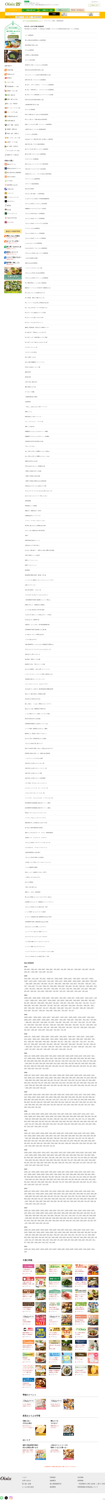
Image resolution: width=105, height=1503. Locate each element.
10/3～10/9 (72, 1039)
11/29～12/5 (61, 1055)
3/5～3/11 (61, 1143)
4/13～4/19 (91, 1082)
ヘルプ (24, 1477)
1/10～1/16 (62, 1049)
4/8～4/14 (38, 1008)
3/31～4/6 (69, 988)
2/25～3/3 (67, 1124)
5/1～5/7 (82, 1024)
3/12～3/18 (54, 1143)
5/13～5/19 (72, 1005)
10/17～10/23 (54, 1039)
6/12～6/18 (38, 1024)
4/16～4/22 (91, 1140)
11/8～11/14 (86, 1055)
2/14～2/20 (76, 1162)
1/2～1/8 (63, 1029)
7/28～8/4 (48, 1099)
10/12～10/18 (48, 1077)
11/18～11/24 (79, 998)
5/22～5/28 (60, 1024)
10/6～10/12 (85, 981)
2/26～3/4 (68, 1143)
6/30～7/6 (46, 986)
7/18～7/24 (75, 1041)
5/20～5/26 (64, 1005)
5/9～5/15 (79, 1044)
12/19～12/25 (36, 1036)
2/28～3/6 (81, 1046)
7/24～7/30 (66, 1022)
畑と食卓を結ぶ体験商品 (13, 172)
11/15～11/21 (78, 1055)
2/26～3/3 (82, 1008)
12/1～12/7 (85, 978)
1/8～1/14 (64, 1010)
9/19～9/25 (87, 1039)
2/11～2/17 (81, 1124)
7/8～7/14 (85, 1003)
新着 (26, 17)
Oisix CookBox (10, 177)
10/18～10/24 (40, 1058)
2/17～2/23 (41, 991)
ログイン (94, 2)
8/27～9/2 (28, 1138)
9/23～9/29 (76, 1000)
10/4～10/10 (57, 1058)
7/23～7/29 (64, 1138)
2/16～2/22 (78, 969)
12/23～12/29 (36, 998)
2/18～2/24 (74, 1124)
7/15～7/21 (78, 1003)
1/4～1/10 (45, 1068)
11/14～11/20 (89, 1036)
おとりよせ (9, 222)
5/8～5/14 (75, 1024)
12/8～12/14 (76, 978)
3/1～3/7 (61, 1066)
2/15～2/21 (76, 1066)
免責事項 (53, 1480)
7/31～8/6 (58, 1022)
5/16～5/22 (72, 1044)
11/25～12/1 (70, 998)
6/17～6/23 (35, 1005)
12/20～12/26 (35, 1055)
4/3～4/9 (39, 1027)
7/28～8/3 (88, 983)
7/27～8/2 (56, 1080)
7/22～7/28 (70, 1003)
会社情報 (80, 1477)
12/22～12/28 (58, 978)
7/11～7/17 (83, 1041)
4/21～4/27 (47, 988)
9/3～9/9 (93, 1135)
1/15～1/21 (57, 1010)
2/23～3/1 (70, 969)
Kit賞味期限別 (37, 17)
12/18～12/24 (37, 1017)
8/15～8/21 (46, 1041)
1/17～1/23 (54, 1049)
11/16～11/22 (78, 1075)
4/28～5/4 (39, 988)
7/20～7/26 (64, 1080)
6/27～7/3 (27, 1044)
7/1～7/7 (92, 1003)
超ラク (31, 17)
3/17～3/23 (84, 988)
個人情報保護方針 (55, 1484)
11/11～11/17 (89, 998)
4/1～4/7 (45, 1008)
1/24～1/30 (47, 1049)
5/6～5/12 (79, 1005)
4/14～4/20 (54, 988)
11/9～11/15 (86, 1075)
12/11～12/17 (46, 1017)
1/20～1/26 (70, 991)
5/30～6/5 (56, 1044)
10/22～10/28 (31, 1135)
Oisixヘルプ (93, 5)
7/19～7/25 (65, 1061)
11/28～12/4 (71, 1036)
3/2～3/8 (63, 969)
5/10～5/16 (64, 1063)
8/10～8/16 (43, 1080)
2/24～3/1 (66, 1085)
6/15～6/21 (27, 1082)
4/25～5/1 (93, 1044)
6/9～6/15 (68, 986)
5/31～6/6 (42, 1063)
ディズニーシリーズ (12, 197)
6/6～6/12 (49, 1044)
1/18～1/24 (31, 1068)
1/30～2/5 (34, 1029)
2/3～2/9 (55, 991)
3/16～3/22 (49, 969)
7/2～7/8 (84, 1138)
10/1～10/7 (57, 1135)
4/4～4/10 (44, 1046)
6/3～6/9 (50, 1005)
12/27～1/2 (27, 1055)
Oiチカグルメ (10, 201)
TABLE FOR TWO (11, 218)
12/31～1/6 (27, 1133)
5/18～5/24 (55, 1082)
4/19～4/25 (84, 1063)
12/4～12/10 (55, 1017)
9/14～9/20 (80, 1077)
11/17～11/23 (33, 981)
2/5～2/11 (34, 1010)
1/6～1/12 (85, 991)
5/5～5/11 (32, 988)
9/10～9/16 (87, 1135)
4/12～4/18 (92, 1063)
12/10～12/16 (44, 1133)
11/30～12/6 (61, 1075)
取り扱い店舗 (26, 1484)
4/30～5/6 (77, 1140)
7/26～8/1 (57, 1061)
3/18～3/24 (60, 1008)
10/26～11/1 (31, 1077)
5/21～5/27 (56, 1140)
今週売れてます (20, 17)
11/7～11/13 (27, 1039)
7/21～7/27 (56, 1099)
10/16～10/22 (45, 1019)
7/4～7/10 (90, 1041)
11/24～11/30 (68, 1210)
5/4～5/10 (69, 1082)
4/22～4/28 (83, 1121)
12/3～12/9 (52, 1133)
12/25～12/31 (28, 1017)
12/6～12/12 (52, 1055)
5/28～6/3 (48, 1140)
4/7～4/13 (62, 988)
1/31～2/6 (39, 1049)
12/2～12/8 (63, 998)
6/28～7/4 (86, 1061)
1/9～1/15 (56, 1029)
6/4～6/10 (41, 1140)
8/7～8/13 (51, 1022)
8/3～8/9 (50, 1080)
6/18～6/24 (27, 1140)
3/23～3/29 (41, 969)
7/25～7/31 (67, 1041)
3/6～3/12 (69, 1027)
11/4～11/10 (86, 1094)
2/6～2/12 (27, 1029)
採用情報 (80, 1480)
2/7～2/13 (32, 1049)
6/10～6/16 (43, 1005)
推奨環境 (53, 1487)
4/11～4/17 (37, 1046)
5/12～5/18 (54, 1102)
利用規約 (53, 1477)
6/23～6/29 (53, 986)
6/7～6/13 (35, 1063)
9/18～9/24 (78, 1019)
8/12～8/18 (48, 1003)
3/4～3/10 (75, 1008)
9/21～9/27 (72, 1077)
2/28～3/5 (61, 1162)
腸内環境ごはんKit (11, 185)
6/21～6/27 (93, 1061)
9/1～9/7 (50, 983)
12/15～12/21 (67, 978)
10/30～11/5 (27, 1019)
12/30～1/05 (27, 998)
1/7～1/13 (44, 1126)
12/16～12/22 (45, 998)
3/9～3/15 (56, 969)
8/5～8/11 (56, 1003)
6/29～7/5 (85, 1080)
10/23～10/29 (36, 1019)
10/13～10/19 (76, 981)
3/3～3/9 (26, 991)
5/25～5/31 (47, 1082)
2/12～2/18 (27, 1010)
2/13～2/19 (91, 1027)
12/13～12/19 (44, 1055)
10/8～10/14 (49, 1135)
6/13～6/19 (42, 1044)
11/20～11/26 (72, 1017)
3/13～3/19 (62, 1027)
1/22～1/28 (49, 1010)
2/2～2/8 (91, 969)
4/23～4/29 (84, 1140)
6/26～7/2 (86, 1157)
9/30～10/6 (69, 1000)
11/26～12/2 (60, 1133)
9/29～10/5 (94, 981)
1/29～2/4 (41, 1010)
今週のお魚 (9, 189)
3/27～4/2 (46, 1027)
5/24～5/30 (49, 1063)
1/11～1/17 (38, 1068)
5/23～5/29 (64, 1044)
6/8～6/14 (34, 1082)
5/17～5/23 (57, 1063)
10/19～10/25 (40, 1077)
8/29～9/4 (31, 1041)
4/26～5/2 (77, 1063)
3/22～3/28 (41, 1066)
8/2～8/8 (51, 1061)
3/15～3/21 (48, 1066)
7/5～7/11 (79, 1061)
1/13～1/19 (78, 991)
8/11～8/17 (73, 983)
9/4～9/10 (93, 1019)
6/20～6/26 (34, 1044)
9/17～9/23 (79, 1135)
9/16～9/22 (84, 1000)
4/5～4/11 (27, 1066)
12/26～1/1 (27, 1036)
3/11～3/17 (68, 1008)
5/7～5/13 (70, 1140)
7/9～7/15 (78, 1138)
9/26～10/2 (80, 1039)
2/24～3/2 (33, 991)
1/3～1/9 (69, 1049)
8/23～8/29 (30, 1061)
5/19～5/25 (89, 986)
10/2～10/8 (63, 1019)
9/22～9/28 (29, 983)
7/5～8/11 (50, 1119)
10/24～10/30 (45, 1039)
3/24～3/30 (76, 988)
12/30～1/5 (27, 1113)
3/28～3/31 (38, 1240)
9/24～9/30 (64, 1135)
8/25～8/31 (58, 983)
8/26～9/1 (33, 1003)
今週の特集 (10, 70)
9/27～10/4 (65, 1193)
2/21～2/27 (88, 1046)
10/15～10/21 (40, 1135)
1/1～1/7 (71, 1010)
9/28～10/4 (65, 1077)
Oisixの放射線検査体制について (33, 20)
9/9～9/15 (91, 1000)
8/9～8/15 (44, 1061)
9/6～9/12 (87, 1058)
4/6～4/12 (27, 969)
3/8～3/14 (55, 1066)
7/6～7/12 (78, 1080)
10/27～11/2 (58, 981)
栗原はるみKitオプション (13, 168)
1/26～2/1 (27, 971)
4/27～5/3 (76, 1082)
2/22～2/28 (68, 1066)
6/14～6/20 (28, 1063)
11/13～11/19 (82, 1017)
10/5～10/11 (57, 1077)
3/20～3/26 (54, 1027)
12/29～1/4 (50, 978)
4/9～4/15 (27, 1143)
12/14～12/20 (44, 1075)
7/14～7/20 (31, 986)
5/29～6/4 (53, 1024)
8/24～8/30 (28, 1080)
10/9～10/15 (54, 1019)
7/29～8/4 (63, 1003)
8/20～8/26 (35, 1138)
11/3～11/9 (50, 981)
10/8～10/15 (50, 1155)
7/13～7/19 (71, 1080)
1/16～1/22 (49, 1029)
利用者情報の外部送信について (88, 1487)
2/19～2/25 (90, 1008)
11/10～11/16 (42, 981)
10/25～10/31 (31, 1058)
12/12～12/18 (54, 1036)
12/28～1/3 (27, 1075)
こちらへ (37, 3)
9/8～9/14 (44, 983)
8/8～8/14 (53, 1041)
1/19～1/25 (34, 971)
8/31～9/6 (93, 1077)
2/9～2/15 (85, 969)
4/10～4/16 (33, 1027)
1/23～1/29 (41, 1029)
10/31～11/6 (36, 1039)
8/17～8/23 (36, 1080)
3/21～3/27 (59, 1046)
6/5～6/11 (46, 1024)
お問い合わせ (26, 1480)
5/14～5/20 (63, 1140)
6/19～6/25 (31, 1024)
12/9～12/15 (54, 998)
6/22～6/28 (92, 1080)
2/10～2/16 (48, 991)
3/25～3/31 (53, 1008)
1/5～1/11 (49, 971)
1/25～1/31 (30, 1242)
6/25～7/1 (91, 1138)
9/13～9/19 (81, 1058)
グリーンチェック (11, 213)
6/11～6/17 (35, 1140)
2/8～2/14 (83, 1066)
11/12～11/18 (77, 1133)
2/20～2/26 (84, 1027)
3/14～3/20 (66, 1046)
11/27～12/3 (63, 1017)
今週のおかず (10, 74)
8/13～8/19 (43, 1138)
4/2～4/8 (33, 1143)
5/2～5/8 (86, 1044)
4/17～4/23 (84, 1160)
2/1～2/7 (89, 1066)
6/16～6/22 (61, 986)
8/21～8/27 (36, 1022)
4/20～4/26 (83, 1082)
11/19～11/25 (68, 1133)
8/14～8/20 (44, 1022)
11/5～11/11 (86, 1133)
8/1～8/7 (60, 1041)
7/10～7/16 (81, 1022)
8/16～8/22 (38, 1061)
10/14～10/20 (51, 1000)
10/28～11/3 (33, 1000)
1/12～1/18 (42, 971)
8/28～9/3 (28, 1022)
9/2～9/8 (26, 1003)
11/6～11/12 (90, 1017)
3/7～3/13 (74, 1046)
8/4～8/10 (81, 983)
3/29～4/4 (33, 1066)
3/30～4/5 (34, 969)
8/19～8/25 (41, 1003)
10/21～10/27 (42, 1000)
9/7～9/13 (87, 1077)
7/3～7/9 (88, 1022)
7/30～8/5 (56, 1138)
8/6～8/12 (50, 1138)
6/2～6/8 (75, 986)
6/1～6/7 (40, 1082)
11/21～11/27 (80, 1036)
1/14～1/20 (38, 1126)
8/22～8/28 (38, 1041)
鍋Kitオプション (10, 164)
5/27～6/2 (56, 1005)
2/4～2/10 (88, 1124)
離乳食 (8, 205)
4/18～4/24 (29, 1046)
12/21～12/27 (35, 1075)
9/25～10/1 (70, 1019)
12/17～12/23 (35, 1133)
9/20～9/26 (73, 1058)
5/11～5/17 (62, 1082)
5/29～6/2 (42, 1160)
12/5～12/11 (63, 1036)
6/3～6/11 (35, 1160)
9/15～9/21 (37, 983)
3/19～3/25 (47, 1143)
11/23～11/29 (69, 1075)
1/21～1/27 (30, 1126)
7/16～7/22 (71, 1138)
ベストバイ (9, 193)
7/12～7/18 (72, 1061)
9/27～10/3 (66, 1058)
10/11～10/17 (49, 1058)
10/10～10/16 (63, 1039)
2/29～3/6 (67, 1240)
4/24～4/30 (89, 1024)
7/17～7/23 (73, 1022)
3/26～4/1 (39, 1143)
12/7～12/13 (52, 1075)
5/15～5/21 (68, 1024)
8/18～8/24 (66, 983)
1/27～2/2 (62, 991)
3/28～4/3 (51, 1046)
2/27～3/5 (76, 1027)
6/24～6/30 (27, 1005)
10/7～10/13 (60, 1000)
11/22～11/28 (69, 1055)
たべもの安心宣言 (28, 1487)
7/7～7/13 (38, 986)
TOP (24, 20)
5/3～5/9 (71, 1063)
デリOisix (9, 181)
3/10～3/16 (92, 988)
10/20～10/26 (67, 981)
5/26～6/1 (82, 986)
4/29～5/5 (86, 1005)
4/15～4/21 (31, 1008)
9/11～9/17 (86, 1019)
